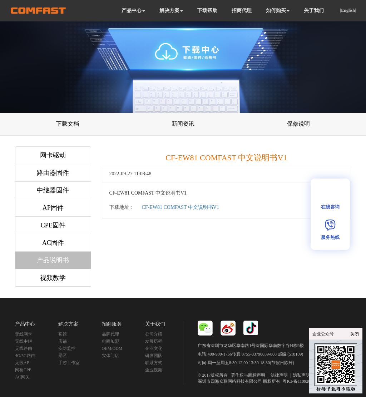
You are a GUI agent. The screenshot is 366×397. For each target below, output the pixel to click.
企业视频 (153, 369)
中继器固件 (53, 190)
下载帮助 (207, 10)
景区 (62, 355)
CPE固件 (53, 225)
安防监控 (66, 348)
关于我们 (314, 10)
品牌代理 (110, 334)
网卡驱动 (53, 155)
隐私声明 (301, 375)
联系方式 (153, 362)
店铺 (62, 341)
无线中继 (23, 341)
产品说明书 (53, 260)
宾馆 (62, 334)
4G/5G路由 (25, 355)
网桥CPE (23, 369)
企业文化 (153, 348)
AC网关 (22, 377)
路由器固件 (53, 172)
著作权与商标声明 (248, 375)
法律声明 (279, 375)
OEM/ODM (112, 348)
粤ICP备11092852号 (300, 381)
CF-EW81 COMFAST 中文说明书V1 (180, 207)
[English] (348, 10)
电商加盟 (110, 341)
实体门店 (110, 355)
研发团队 (153, 355)
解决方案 (171, 10)
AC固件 (53, 242)
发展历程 (153, 341)
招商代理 (242, 10)
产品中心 (133, 10)
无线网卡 (23, 334)
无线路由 (23, 348)
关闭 (354, 334)
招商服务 (112, 324)
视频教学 (53, 277)
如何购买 (278, 10)
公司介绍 (153, 334)
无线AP (22, 362)
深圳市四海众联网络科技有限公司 (230, 381)
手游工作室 (69, 362)
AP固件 (53, 207)
